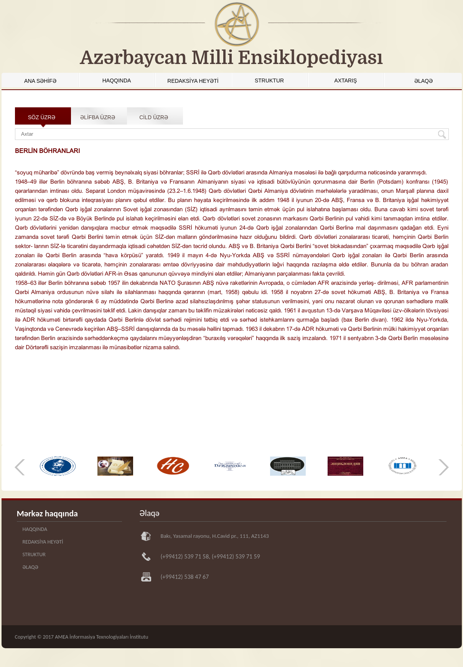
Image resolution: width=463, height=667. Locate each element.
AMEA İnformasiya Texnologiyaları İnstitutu (101, 637)
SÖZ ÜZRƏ (41, 117)
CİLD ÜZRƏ (153, 117)
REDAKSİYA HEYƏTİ (192, 81)
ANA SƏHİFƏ (40, 81)
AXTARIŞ (345, 80)
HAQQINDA (116, 80)
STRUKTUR (269, 80)
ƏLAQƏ (423, 81)
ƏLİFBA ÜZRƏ (97, 117)
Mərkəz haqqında (47, 513)
